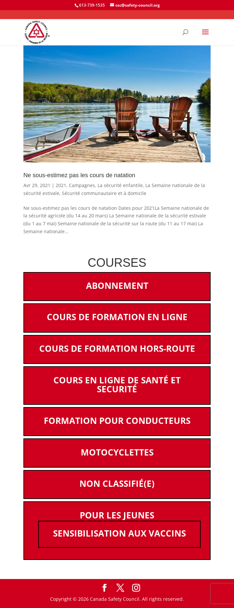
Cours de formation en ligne (117, 317)
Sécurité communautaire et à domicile (104, 193)
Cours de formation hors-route (117, 348)
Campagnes (82, 185)
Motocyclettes (117, 452)
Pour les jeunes (117, 515)
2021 (61, 185)
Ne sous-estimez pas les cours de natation (79, 175)
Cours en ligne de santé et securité (117, 384)
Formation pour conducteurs (117, 421)
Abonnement (117, 285)
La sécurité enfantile (120, 185)
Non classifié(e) (117, 483)
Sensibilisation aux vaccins (119, 533)
